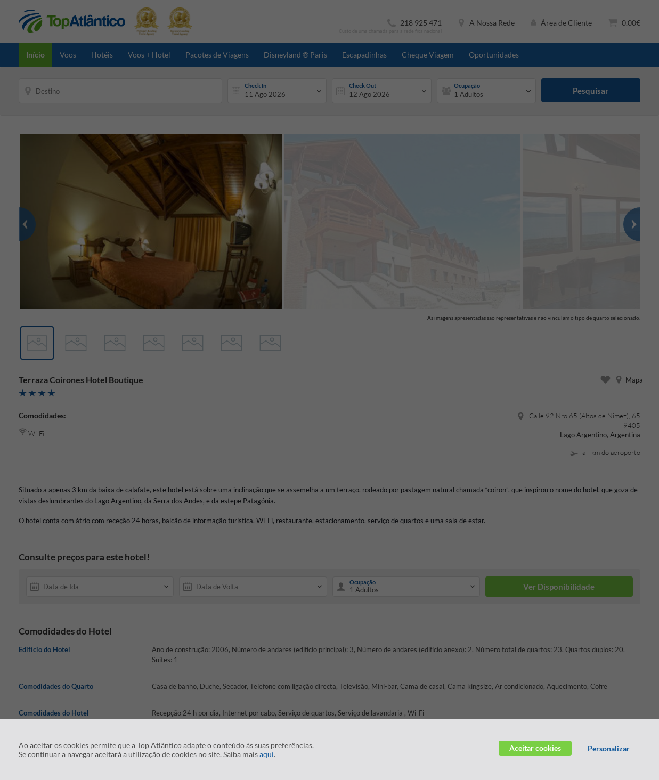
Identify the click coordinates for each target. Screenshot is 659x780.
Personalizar (609, 748)
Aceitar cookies (535, 747)
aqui (266, 754)
